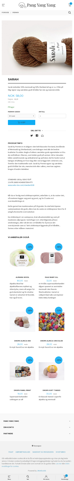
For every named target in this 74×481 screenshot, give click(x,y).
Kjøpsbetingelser (23, 452)
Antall (42, 112)
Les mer (58, 463)
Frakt (10, 452)
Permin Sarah (14, 112)
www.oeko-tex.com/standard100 (21, 185)
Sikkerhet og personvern (43, 452)
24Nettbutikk (41, 471)
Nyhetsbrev (61, 452)
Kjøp (21, 122)
